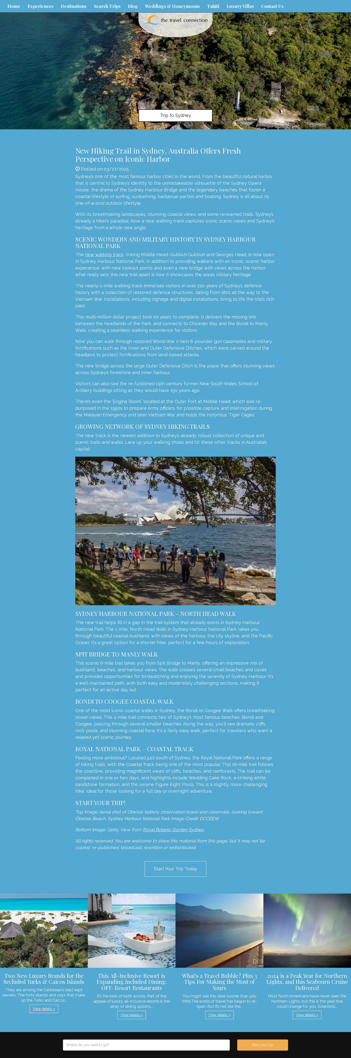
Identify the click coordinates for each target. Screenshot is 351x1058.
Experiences (40, 6)
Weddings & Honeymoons (172, 6)
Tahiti (213, 6)
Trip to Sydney (175, 115)
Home (13, 6)
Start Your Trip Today (175, 868)
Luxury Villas (240, 6)
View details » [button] (44, 1009)
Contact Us (272, 6)
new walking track (104, 254)
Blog (133, 6)
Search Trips (107, 6)
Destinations (73, 6)
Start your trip (262, 1045)
